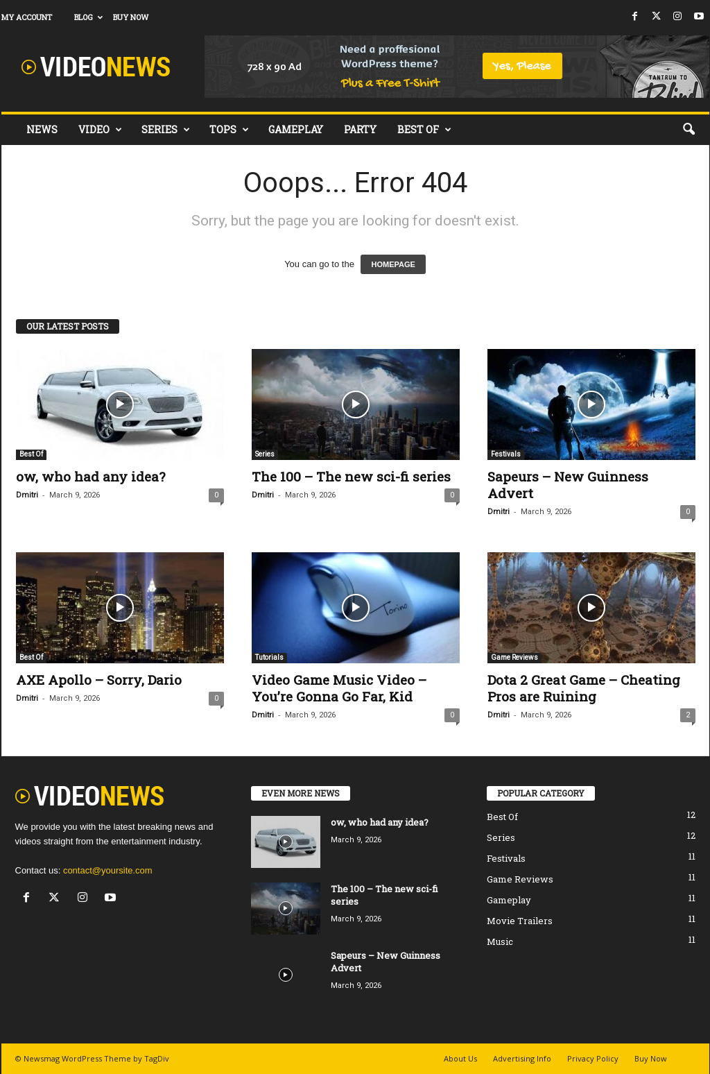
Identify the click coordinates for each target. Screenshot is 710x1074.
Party (360, 129)
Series (165, 129)
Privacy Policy (592, 1058)
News (42, 129)
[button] (688, 129)
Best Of (424, 129)
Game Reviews (514, 657)
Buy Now (130, 17)
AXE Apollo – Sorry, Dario (99, 679)
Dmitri (27, 495)
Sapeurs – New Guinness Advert (567, 485)
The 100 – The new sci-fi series (351, 476)
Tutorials (269, 657)
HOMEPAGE (393, 264)
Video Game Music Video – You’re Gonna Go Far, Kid (339, 688)
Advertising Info (522, 1058)
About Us (460, 1058)
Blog (88, 17)
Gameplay (295, 129)
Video (100, 129)
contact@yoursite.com (108, 870)
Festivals (506, 454)
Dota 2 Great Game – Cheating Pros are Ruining (583, 688)
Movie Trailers (520, 920)
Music (500, 941)
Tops (229, 129)
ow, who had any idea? (90, 476)
